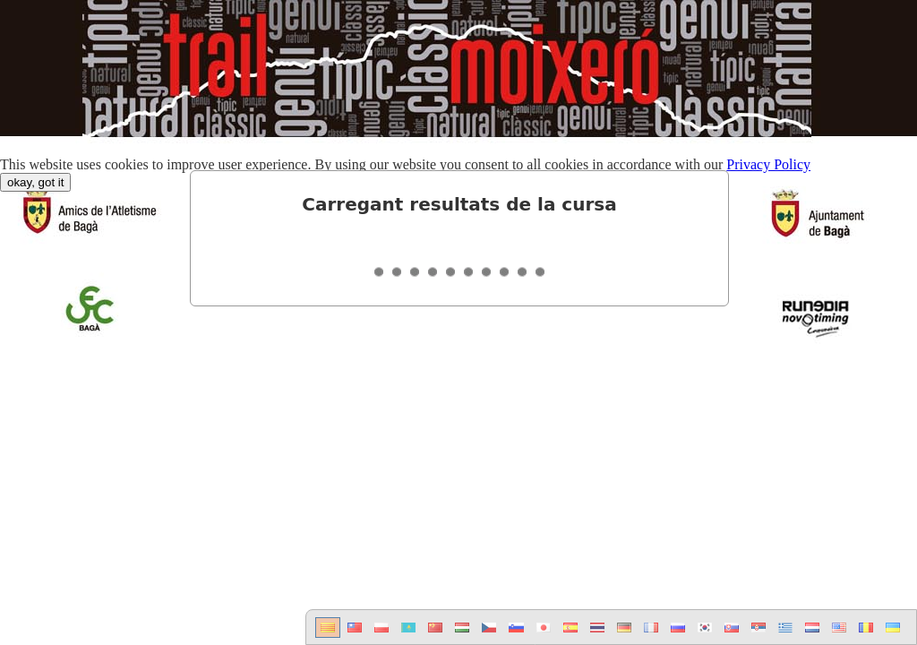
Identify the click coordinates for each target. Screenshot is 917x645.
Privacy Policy (768, 164)
